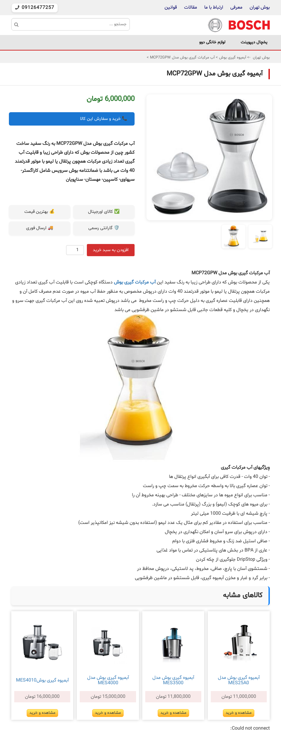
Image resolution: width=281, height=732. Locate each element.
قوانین (171, 7)
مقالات (190, 7)
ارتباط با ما (213, 7)
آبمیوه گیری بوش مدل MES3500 (173, 680)
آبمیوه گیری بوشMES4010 (42, 680)
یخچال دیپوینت (254, 42)
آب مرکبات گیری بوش (135, 282)
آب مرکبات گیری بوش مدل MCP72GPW (182, 57)
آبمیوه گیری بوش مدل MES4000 (108, 680)
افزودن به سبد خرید (111, 250)
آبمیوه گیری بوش (232, 57)
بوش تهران (260, 7)
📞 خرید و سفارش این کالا (103, 119)
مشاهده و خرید (239, 713)
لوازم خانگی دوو (212, 42)
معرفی (236, 7)
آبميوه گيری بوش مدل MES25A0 (239, 680)
